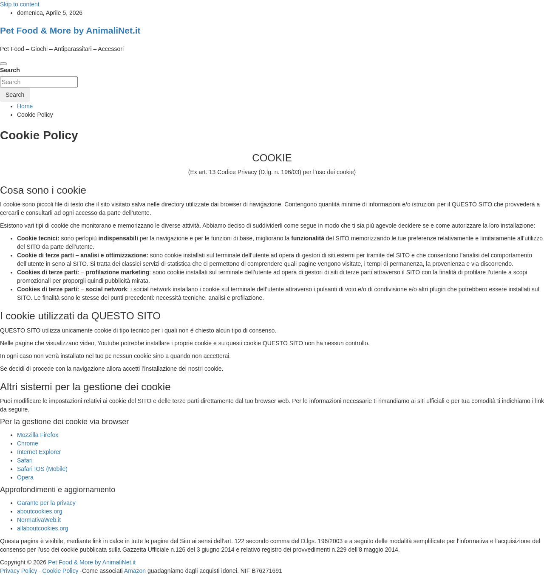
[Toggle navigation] (3, 63)
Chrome (27, 443)
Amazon (135, 570)
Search (10, 70)
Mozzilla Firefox (37, 434)
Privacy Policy (18, 570)
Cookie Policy (60, 570)
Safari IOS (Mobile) (42, 468)
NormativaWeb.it (39, 519)
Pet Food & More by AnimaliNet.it (70, 30)
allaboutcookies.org (42, 528)
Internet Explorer (39, 451)
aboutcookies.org (39, 511)
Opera (25, 477)
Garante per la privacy (46, 502)
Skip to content (20, 4)
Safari (25, 460)
